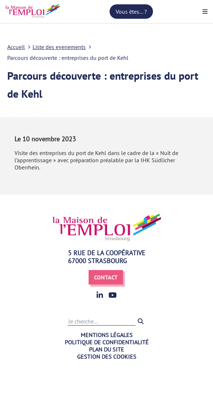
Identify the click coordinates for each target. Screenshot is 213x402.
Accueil (16, 46)
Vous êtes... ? (131, 11)
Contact (106, 277)
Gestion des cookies (106, 356)
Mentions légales (107, 335)
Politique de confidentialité (107, 342)
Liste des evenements (59, 46)
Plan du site (106, 349)
